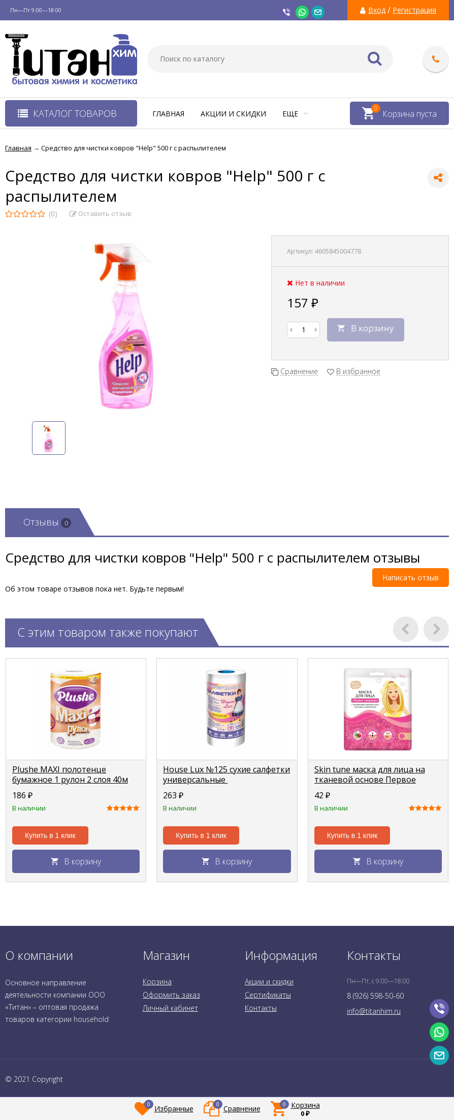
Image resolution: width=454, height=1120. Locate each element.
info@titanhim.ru (374, 1011)
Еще (295, 113)
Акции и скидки (233, 113)
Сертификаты (268, 995)
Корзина (157, 981)
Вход (376, 10)
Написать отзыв (410, 577)
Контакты (261, 1008)
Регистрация (414, 10)
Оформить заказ (171, 995)
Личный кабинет (170, 1008)
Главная (168, 113)
